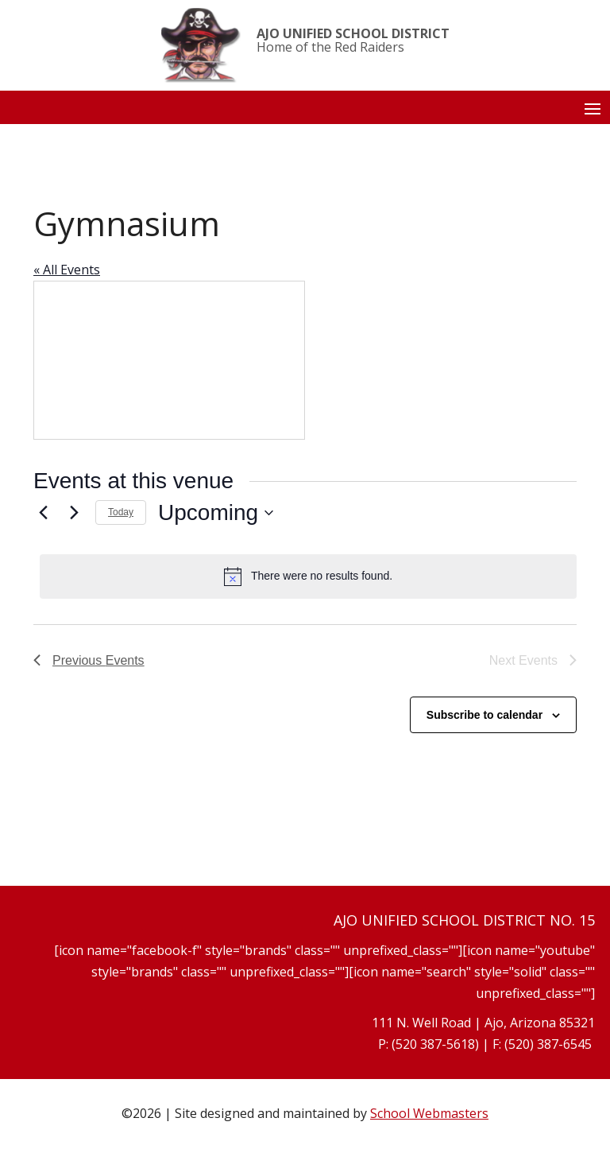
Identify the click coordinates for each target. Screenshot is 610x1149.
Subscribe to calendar (484, 714)
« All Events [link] (66, 269)
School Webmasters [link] (429, 1113)
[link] (201, 45)
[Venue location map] (169, 360)
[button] (592, 108)
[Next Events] (73, 512)
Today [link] (120, 512)
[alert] (308, 576)
